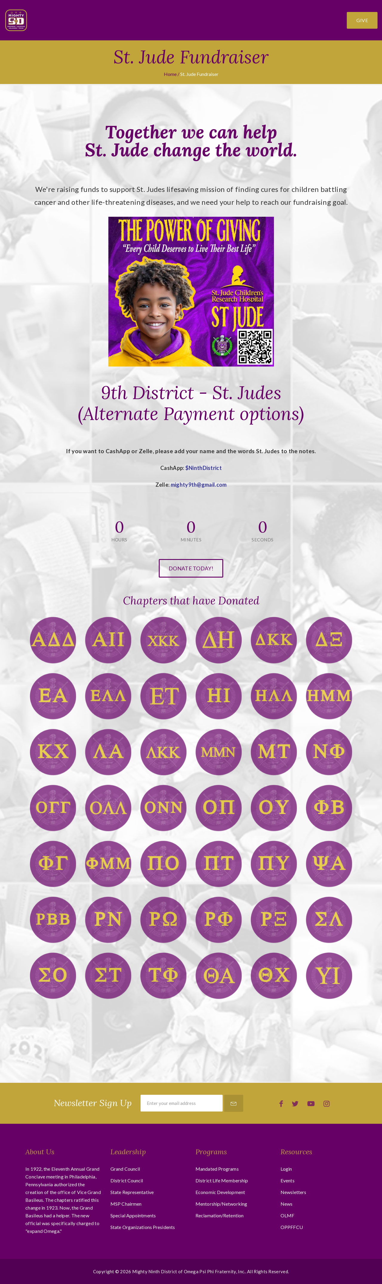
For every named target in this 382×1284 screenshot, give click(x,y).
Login (286, 1169)
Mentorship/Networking (221, 1204)
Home (170, 74)
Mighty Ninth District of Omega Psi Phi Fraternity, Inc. (188, 1271)
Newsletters (293, 1192)
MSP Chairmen (125, 1204)
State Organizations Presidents (142, 1227)
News (286, 1204)
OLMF (287, 1215)
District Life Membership (221, 1180)
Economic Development (220, 1192)
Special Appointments (133, 1215)
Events (288, 1180)
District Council (126, 1180)
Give (362, 20)
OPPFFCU (292, 1227)
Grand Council (125, 1169)
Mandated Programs (217, 1169)
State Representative (132, 1192)
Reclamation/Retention (219, 1215)
